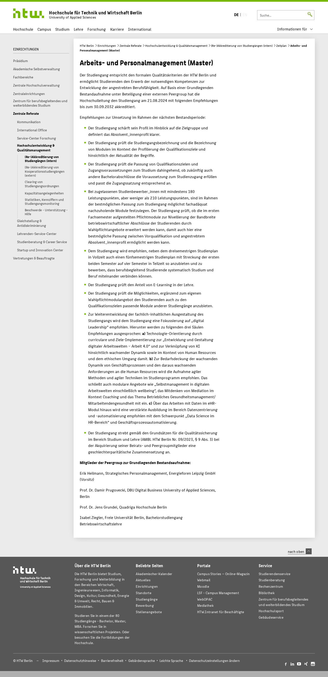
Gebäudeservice (271, 617)
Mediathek (205, 605)
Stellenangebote (149, 611)
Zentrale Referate (130, 45)
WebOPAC (204, 599)
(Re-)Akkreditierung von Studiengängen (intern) (242, 45)
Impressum (50, 660)
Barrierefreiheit (112, 660)
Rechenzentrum (271, 586)
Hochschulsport (271, 610)
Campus (44, 29)
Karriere (117, 29)
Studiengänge (147, 599)
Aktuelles (143, 580)
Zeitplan (281, 45)
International (139, 29)
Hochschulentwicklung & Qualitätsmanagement (176, 45)
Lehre (78, 29)
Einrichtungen (107, 45)
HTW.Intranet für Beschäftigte (220, 611)
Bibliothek (266, 592)
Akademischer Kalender (154, 573)
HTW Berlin (87, 45)
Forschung (96, 29)
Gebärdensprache (141, 660)
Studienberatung (272, 580)
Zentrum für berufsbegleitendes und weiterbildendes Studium (283, 602)
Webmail (203, 580)
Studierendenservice (275, 573)
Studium (62, 29)
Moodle (203, 586)
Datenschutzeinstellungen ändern (214, 660)
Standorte (143, 592)
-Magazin (223, 573)
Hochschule (23, 29)
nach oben (300, 551)
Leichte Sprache (171, 660)
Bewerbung (145, 605)
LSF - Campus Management (218, 592)
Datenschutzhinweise (80, 660)
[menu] (295, 29)
